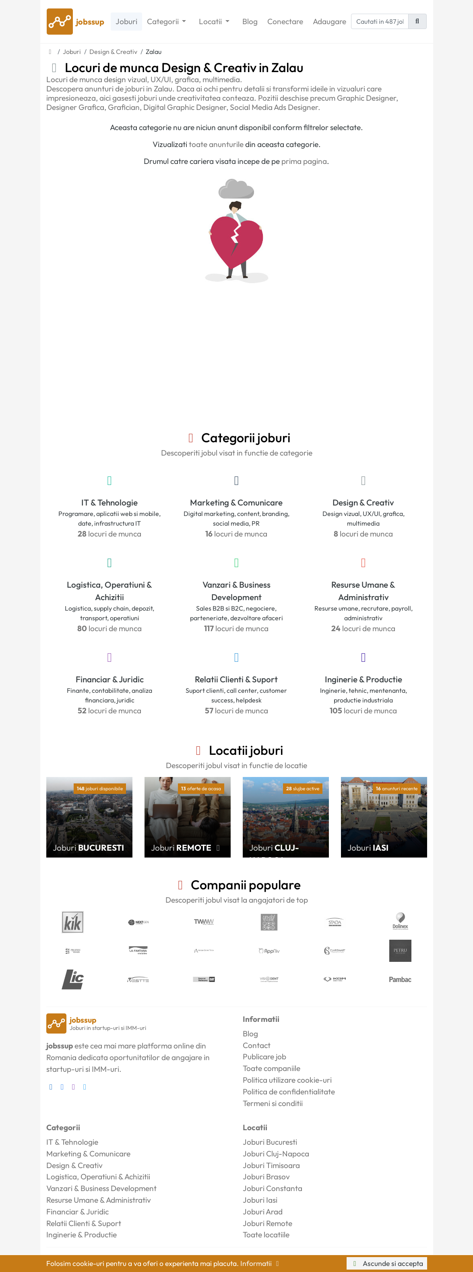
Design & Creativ (363, 502)
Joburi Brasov (266, 1176)
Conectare (285, 21)
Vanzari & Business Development (236, 590)
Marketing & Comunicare (236, 502)
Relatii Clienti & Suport (236, 679)
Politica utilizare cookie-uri (287, 1080)
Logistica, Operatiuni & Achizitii (109, 590)
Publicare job (264, 1056)
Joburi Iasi (260, 1200)
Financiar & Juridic (110, 679)
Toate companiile (271, 1068)
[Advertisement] (236, 369)
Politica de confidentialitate (289, 1091)
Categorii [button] (163, 21)
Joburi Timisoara (271, 1165)
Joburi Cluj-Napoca (276, 1153)
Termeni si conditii (273, 1103)
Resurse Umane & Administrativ (363, 590)
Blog (250, 21)
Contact (257, 1045)
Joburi (126, 21)
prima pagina (304, 161)
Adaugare (329, 21)
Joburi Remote (267, 1223)
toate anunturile (216, 144)
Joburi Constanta (272, 1188)
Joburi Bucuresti (270, 1142)
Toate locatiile (266, 1234)
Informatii (261, 1263)
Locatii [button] (211, 21)
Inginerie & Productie (363, 679)
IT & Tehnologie (109, 502)
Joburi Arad (263, 1211)
